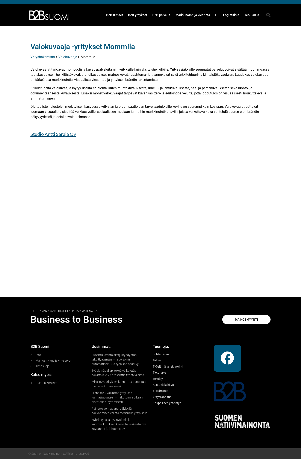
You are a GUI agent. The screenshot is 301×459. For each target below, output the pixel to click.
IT (216, 15)
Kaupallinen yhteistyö (167, 403)
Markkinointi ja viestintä (192, 15)
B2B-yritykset (137, 15)
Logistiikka (231, 15)
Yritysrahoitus (162, 397)
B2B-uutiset (114, 15)
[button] (268, 15)
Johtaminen (161, 354)
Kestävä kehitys (163, 384)
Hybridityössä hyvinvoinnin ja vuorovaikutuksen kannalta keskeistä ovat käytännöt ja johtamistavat (120, 424)
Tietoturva (159, 372)
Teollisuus (251, 15)
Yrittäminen (160, 390)
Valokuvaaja (67, 57)
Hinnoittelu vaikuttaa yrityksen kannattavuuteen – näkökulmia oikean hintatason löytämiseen (117, 397)
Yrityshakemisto (42, 57)
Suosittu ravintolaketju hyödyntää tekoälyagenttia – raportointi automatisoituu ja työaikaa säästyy (115, 359)
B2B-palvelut (161, 15)
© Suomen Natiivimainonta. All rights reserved (58, 453)
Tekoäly (158, 378)
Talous (157, 360)
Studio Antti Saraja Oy (53, 134)
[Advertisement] (150, 220)
